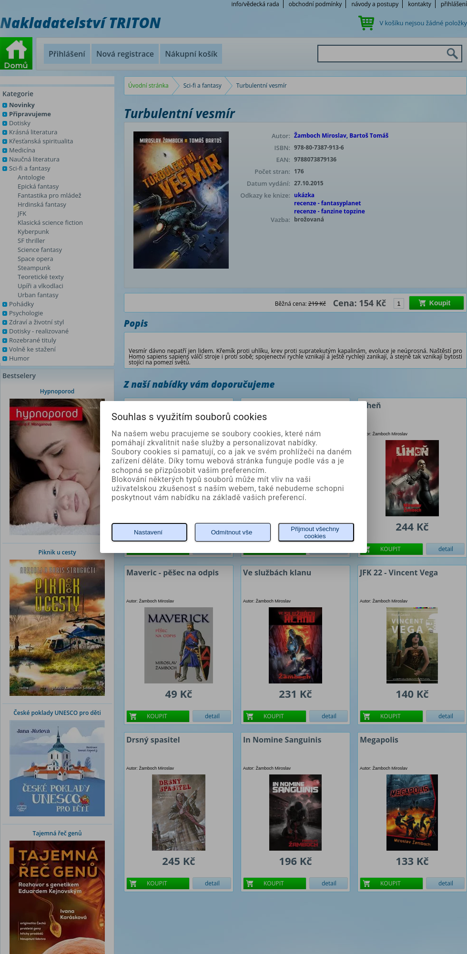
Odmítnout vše (232, 532)
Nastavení (148, 532)
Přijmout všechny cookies (315, 532)
